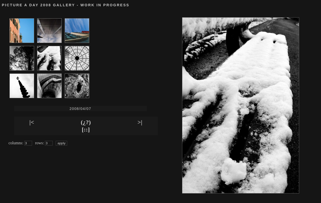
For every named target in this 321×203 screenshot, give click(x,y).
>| (139, 122)
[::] (86, 129)
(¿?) (86, 122)
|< (31, 122)
